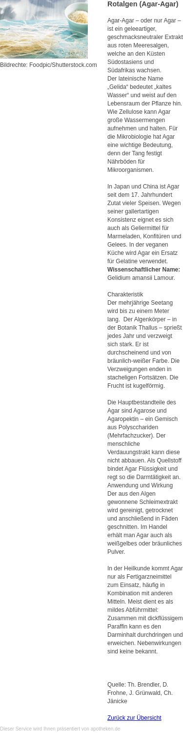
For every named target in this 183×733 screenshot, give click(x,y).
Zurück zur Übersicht (134, 717)
